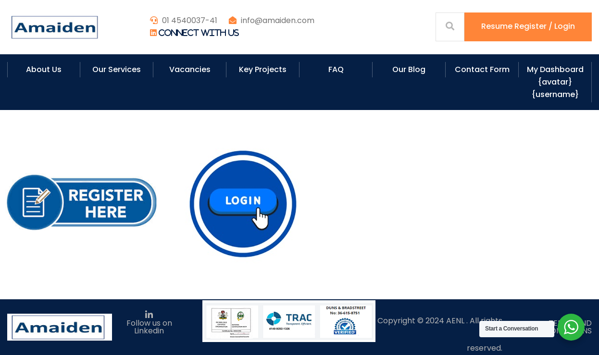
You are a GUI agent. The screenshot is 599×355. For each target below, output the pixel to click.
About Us (44, 69)
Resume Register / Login (528, 26)
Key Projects (263, 69)
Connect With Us (199, 33)
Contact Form (482, 69)
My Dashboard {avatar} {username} (555, 82)
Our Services (116, 69)
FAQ (336, 69)
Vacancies (190, 69)
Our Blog (408, 69)
